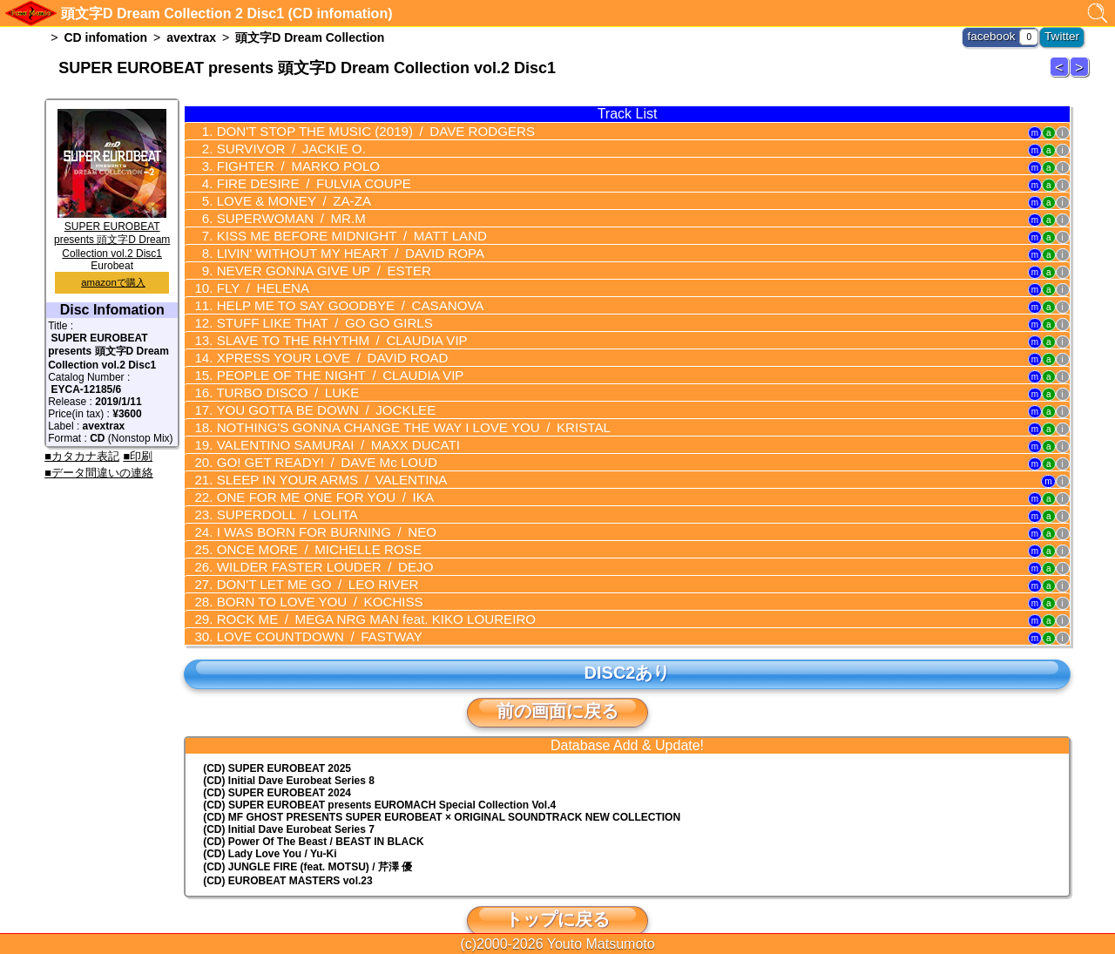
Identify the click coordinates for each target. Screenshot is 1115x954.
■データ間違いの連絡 (98, 472)
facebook (998, 35)
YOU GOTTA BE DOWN (314, 396)
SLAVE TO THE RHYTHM (329, 329)
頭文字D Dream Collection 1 (1059, 67)
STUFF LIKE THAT (313, 313)
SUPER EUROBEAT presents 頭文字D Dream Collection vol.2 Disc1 (112, 234)
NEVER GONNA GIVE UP (312, 263)
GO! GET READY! (314, 445)
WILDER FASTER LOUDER (313, 544)
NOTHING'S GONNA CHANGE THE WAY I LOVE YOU (395, 412)
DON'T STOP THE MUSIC (360, 131)
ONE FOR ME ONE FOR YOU (313, 478)
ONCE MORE (307, 528)
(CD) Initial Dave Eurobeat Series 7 (289, 803)
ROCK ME (360, 594)
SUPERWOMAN (281, 213)
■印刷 (137, 456)
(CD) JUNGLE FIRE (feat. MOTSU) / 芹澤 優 (307, 841)
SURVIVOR (281, 147)
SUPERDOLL (278, 495)
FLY (255, 280)
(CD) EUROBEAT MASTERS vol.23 (287, 855)
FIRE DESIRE (303, 180)
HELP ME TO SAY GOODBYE (336, 296)
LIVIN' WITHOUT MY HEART (336, 247)
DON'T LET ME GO (306, 561)
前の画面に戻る (557, 684)
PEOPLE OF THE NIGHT (327, 362)
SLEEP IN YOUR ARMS (319, 462)
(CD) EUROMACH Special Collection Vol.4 (379, 779)
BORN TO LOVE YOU (308, 578)
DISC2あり (627, 646)
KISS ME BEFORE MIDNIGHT (337, 230)
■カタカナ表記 (81, 456)
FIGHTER (288, 164)
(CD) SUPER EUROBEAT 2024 (277, 767)
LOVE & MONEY (284, 197)
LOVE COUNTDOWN (307, 611)
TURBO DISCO (278, 379)
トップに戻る (557, 893)
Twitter (1064, 35)
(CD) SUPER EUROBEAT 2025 (277, 742)
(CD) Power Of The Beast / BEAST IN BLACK (313, 815)
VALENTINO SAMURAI (325, 429)
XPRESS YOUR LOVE (320, 346)
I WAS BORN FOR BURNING (314, 511)
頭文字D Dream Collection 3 (1079, 67)
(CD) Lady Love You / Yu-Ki (269, 828)
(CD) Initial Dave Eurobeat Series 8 (289, 754)
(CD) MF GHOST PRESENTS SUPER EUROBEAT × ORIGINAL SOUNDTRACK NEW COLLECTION (441, 791)
